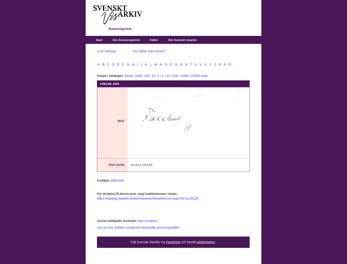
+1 (162, 76)
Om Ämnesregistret (126, 40)
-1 (157, 76)
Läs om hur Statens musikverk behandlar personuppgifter (138, 227)
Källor (154, 40)
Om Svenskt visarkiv (182, 40)
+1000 (183, 76)
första (129, 76)
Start (99, 40)
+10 (167, 76)
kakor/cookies (147, 221)
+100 (174, 76)
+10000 (194, 76)
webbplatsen (206, 242)
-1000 (138, 76)
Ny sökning (108, 51)
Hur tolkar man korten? (149, 51)
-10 (152, 76)
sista (204, 76)
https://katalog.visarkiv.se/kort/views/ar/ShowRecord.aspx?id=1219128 (147, 198)
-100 (146, 76)
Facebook (173, 242)
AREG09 (117, 180)
